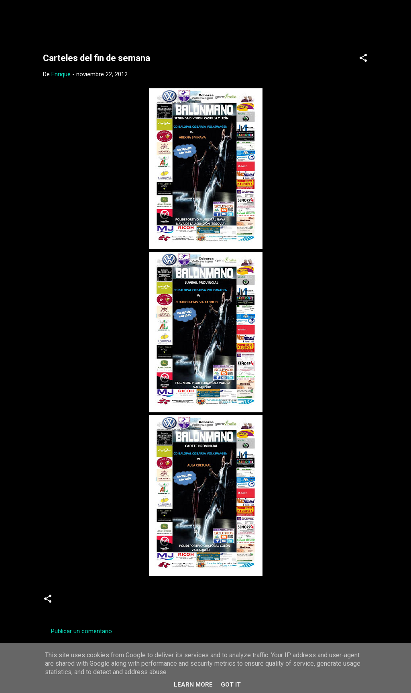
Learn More (193, 684)
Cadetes (74, 601)
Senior (171, 601)
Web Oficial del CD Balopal (103, 19)
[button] (363, 59)
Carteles (106, 601)
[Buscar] (379, 22)
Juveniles (140, 601)
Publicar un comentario (81, 631)
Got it (231, 684)
